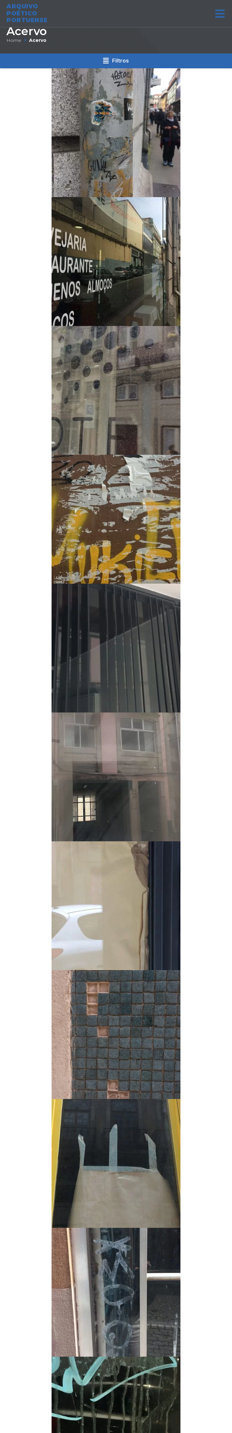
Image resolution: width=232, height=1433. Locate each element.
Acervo (26, 31)
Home (13, 40)
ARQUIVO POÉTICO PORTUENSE (27, 11)
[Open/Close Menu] (220, 12)
